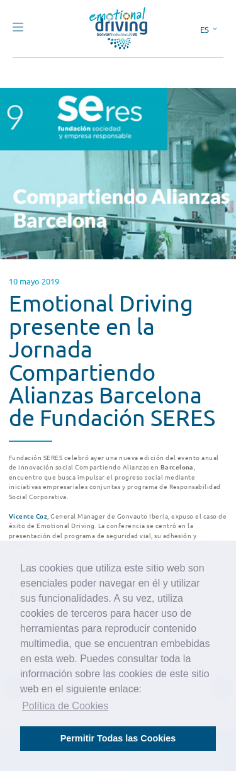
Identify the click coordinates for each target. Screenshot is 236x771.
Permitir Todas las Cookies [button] (118, 738)
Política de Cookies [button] (65, 706)
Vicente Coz (28, 516)
